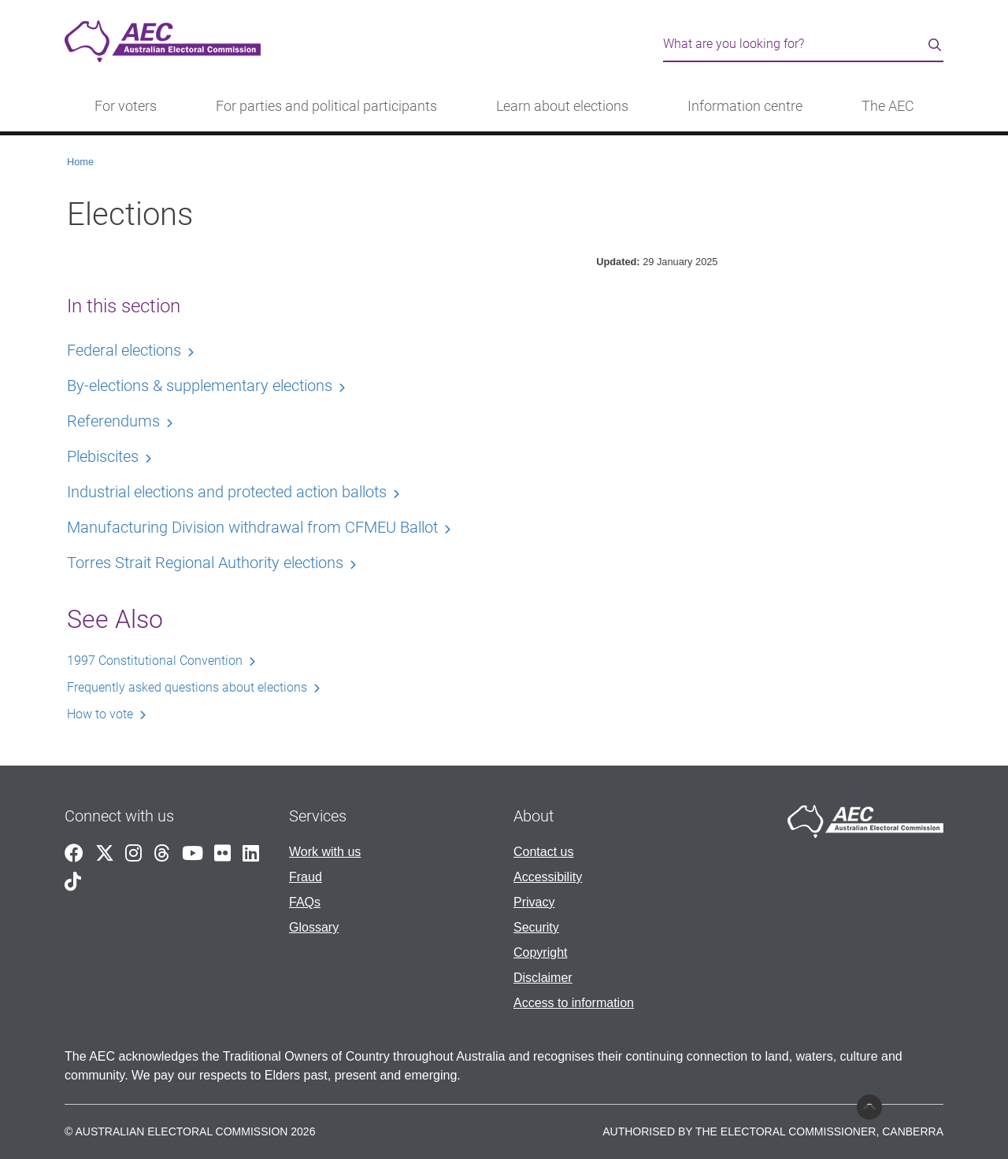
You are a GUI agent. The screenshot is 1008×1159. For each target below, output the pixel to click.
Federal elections (124, 350)
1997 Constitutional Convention (155, 660)
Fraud (305, 877)
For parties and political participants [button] (326, 106)
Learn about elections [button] (562, 106)
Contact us (543, 851)
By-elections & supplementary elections (199, 385)
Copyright (540, 952)
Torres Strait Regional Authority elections (205, 562)
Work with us (325, 851)
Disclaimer (543, 977)
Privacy (533, 902)
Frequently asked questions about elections (187, 687)
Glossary (314, 927)
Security (536, 927)
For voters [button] (125, 106)
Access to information (573, 1003)
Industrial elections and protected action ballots (227, 491)
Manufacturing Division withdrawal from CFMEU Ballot (252, 527)
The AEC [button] (888, 106)
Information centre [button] (744, 106)
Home (80, 162)
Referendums (113, 421)
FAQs (305, 902)
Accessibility (547, 877)
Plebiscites (103, 456)
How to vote (100, 714)
